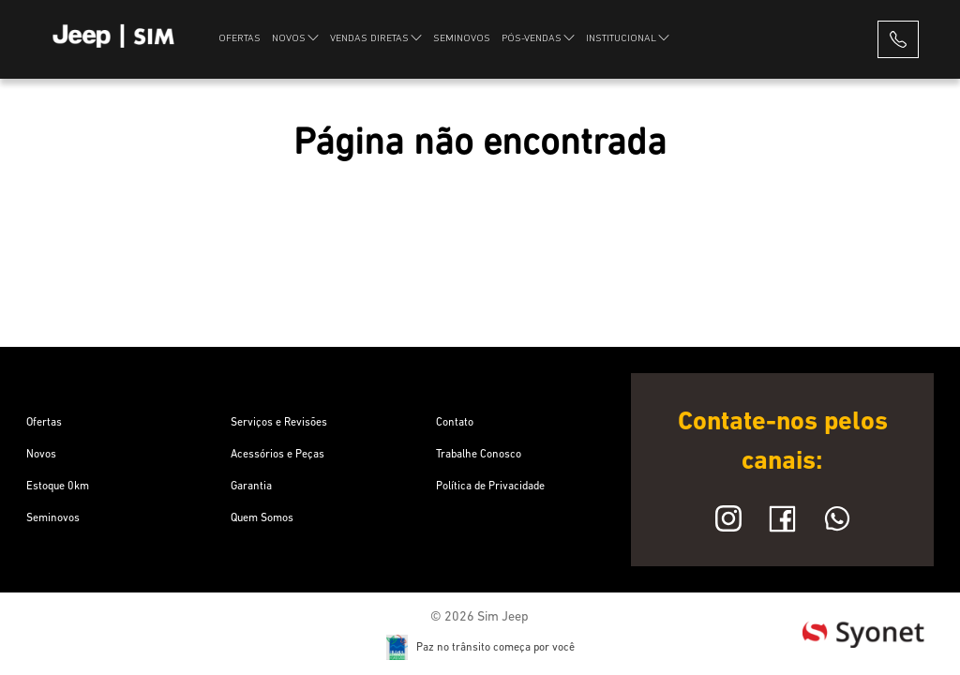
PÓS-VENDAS (538, 38)
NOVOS (295, 38)
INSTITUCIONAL (627, 38)
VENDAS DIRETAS (376, 38)
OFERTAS (239, 39)
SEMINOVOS (461, 39)
